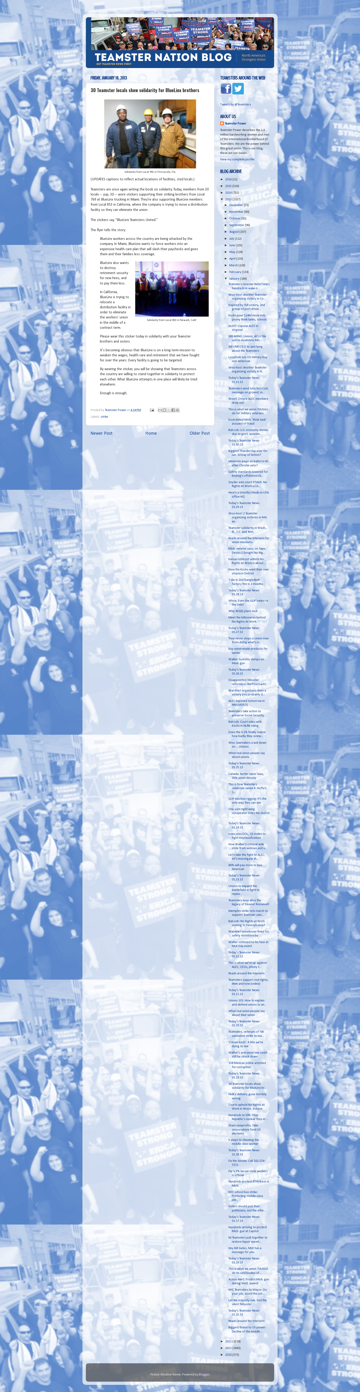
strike (104, 417)
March (234, 265)
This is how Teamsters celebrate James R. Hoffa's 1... (247, 788)
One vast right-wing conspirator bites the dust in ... (249, 813)
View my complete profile (237, 159)
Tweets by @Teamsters (235, 104)
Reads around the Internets (246, 973)
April (232, 259)
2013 (228, 199)
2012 (228, 1341)
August (234, 232)
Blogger (204, 1374)
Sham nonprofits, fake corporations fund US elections (244, 1129)
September (237, 225)
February (235, 272)
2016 (228, 179)
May (232, 252)
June (232, 245)
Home (151, 433)
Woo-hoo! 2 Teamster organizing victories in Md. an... (247, 517)
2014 (228, 193)
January (234, 279)
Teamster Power (235, 123)
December (236, 205)
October (235, 218)
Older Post (200, 433)
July (232, 239)
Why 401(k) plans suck (243, 611)
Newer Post (101, 433)
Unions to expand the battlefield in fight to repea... (244, 890)
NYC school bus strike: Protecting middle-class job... (245, 1196)
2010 (228, 1355)
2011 (228, 1348)
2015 (228, 186)
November (236, 212)
